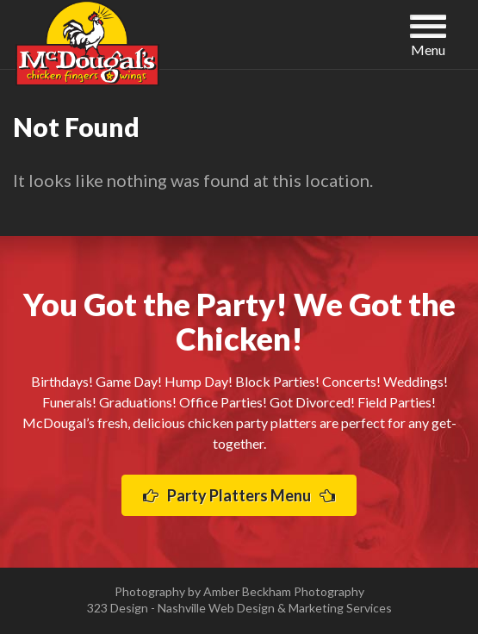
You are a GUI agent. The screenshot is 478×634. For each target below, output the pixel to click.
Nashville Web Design (216, 607)
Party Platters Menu (239, 495)
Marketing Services (340, 607)
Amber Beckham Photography (283, 591)
